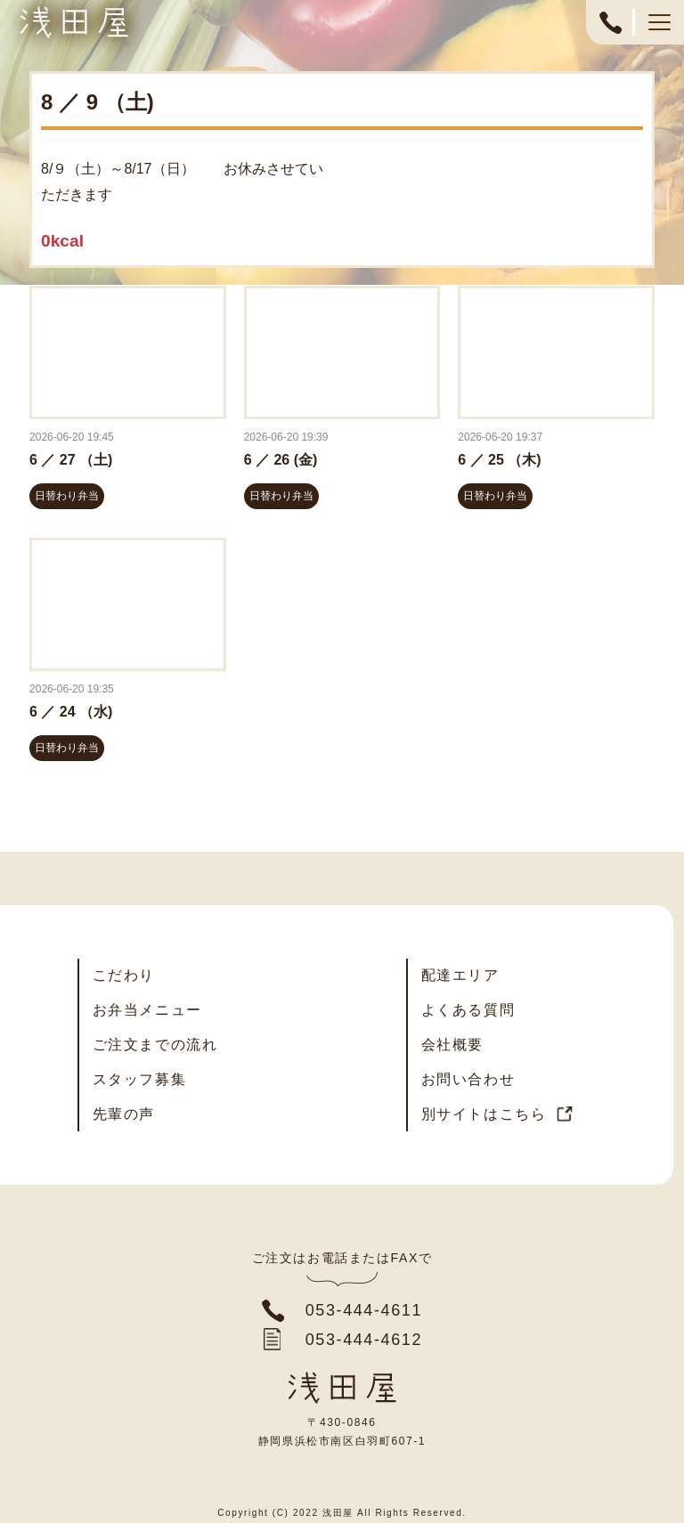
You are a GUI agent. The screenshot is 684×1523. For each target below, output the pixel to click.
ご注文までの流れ (155, 1044)
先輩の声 (124, 1114)
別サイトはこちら (484, 1114)
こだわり (124, 975)
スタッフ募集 (140, 1079)
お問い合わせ (468, 1079)
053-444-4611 (610, 31)
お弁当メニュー (147, 1009)
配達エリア (460, 975)
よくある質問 (468, 1009)
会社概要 (452, 1044)
